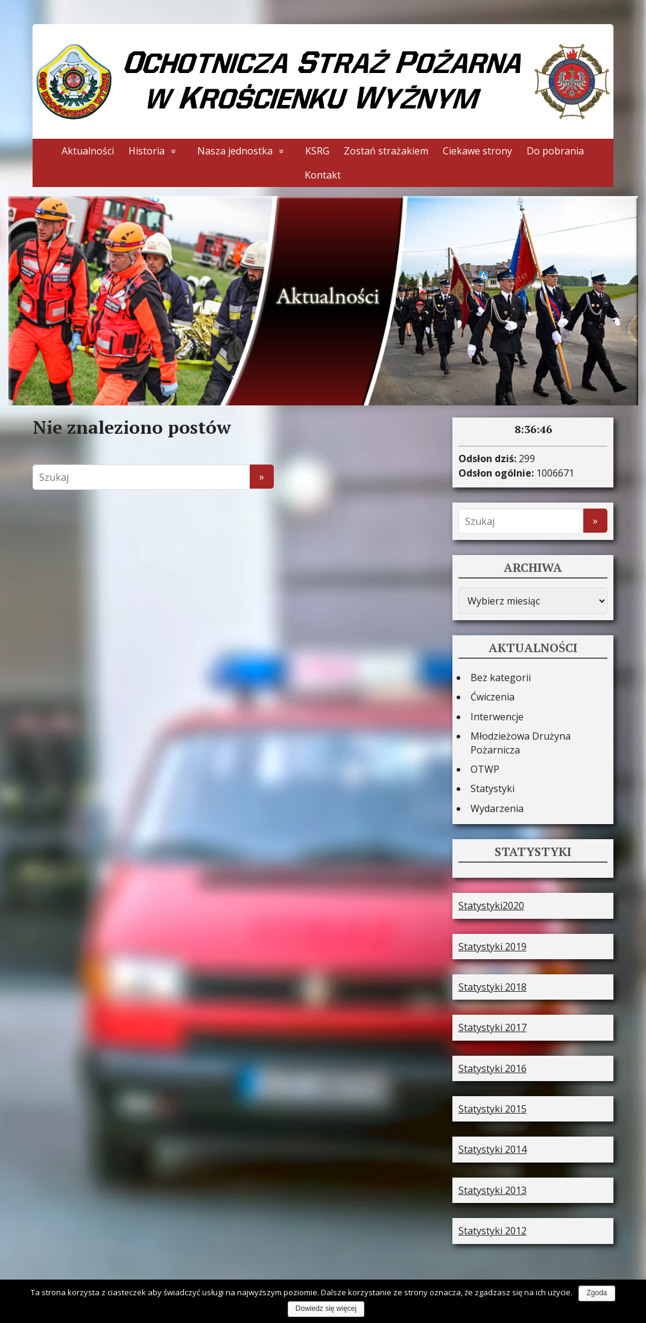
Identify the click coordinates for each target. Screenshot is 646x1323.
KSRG (317, 150)
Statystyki (492, 786)
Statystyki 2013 (492, 1188)
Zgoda (596, 1293)
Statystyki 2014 (492, 1146)
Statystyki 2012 (492, 1228)
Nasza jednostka (235, 150)
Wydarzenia (497, 806)
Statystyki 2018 (492, 984)
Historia (146, 150)
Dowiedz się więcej (326, 1308)
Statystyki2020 (491, 903)
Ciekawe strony (477, 150)
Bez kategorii (500, 675)
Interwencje (497, 714)
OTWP (484, 766)
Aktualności (88, 150)
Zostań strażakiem (386, 150)
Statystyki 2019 (492, 944)
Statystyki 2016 (492, 1066)
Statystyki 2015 (492, 1106)
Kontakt (323, 175)
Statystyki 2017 (492, 1025)
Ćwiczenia (492, 694)
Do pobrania (555, 150)
